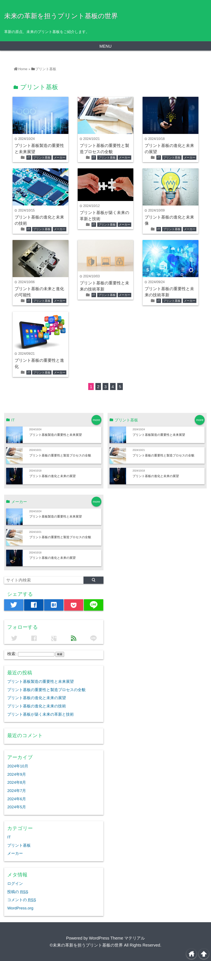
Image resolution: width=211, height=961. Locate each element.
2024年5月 (16, 807)
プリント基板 (41, 157)
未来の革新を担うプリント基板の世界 (61, 16)
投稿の (17, 892)
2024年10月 (17, 766)
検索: (12, 653)
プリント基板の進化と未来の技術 (36, 706)
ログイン (15, 883)
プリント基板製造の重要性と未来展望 (55, 434)
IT (28, 157)
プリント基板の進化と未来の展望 (52, 476)
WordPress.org (20, 908)
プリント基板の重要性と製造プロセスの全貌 (60, 455)
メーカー (59, 157)
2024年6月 (16, 799)
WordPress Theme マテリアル (117, 938)
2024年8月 (16, 782)
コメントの (21, 900)
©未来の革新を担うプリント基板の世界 (86, 945)
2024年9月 (16, 774)
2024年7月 (16, 790)
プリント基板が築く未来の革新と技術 (40, 714)
